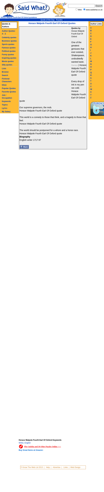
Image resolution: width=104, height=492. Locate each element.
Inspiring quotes (9, 58)
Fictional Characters (7, 80)
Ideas (4, 85)
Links (66, 467)
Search (5, 75)
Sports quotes (8, 44)
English (28, 443)
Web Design (75, 467)
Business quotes (9, 41)
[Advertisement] (36, 63)
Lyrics (4, 108)
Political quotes (9, 51)
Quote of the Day (47, 20)
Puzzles (59, 20)
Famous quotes (9, 48)
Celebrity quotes (9, 37)
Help (48, 467)
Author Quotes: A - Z (8, 32)
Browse (5, 72)
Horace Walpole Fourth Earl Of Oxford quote (40, 110)
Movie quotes (8, 61)
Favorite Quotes (9, 92)
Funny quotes (8, 54)
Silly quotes (7, 65)
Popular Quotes (9, 88)
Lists (4, 68)
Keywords (6, 101)
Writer (21, 443)
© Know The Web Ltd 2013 (32, 467)
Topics (5, 105)
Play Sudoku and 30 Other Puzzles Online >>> (42, 446)
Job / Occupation (7, 96)
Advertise (56, 467)
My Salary (6, 112)
